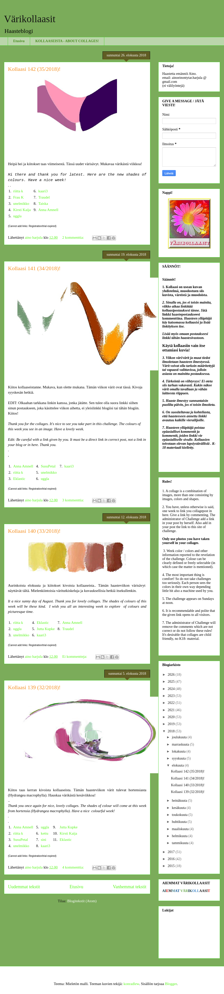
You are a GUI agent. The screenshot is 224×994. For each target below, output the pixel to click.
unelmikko (21, 204)
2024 (172, 689)
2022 (172, 703)
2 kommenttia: (73, 237)
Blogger (171, 984)
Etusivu (19, 41)
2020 (172, 717)
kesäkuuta (179, 808)
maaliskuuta (180, 829)
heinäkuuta (180, 800)
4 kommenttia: (73, 867)
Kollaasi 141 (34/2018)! (34, 268)
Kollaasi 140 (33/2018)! (34, 531)
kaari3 (43, 191)
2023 (172, 696)
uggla (17, 216)
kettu (44, 833)
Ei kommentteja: (75, 657)
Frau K (18, 197)
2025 (172, 681)
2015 (172, 866)
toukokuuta (180, 815)
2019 (172, 724)
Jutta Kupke (46, 629)
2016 (172, 859)
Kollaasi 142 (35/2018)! (34, 69)
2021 (172, 710)
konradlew (131, 984)
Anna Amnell (48, 210)
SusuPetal (48, 466)
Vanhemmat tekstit (129, 886)
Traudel (44, 197)
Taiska (43, 204)
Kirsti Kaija (22, 210)
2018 (172, 731)
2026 (172, 674)
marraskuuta (181, 744)
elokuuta (178, 765)
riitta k (18, 191)
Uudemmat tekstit (24, 886)
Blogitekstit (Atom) (82, 901)
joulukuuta (179, 737)
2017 (172, 852)
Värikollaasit (30, 18)
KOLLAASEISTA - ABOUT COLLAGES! (67, 41)
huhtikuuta (179, 822)
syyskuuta (179, 758)
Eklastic (19, 479)
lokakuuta (179, 751)
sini (43, 840)
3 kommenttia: (73, 500)
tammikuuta (180, 843)
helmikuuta (180, 836)
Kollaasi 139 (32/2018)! (34, 687)
